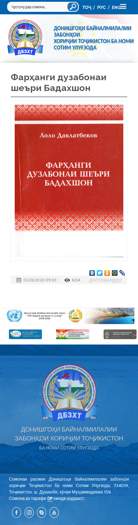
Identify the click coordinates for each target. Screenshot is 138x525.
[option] (69, 316)
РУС (101, 7)
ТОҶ (86, 7)
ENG (116, 7)
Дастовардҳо (105, 280)
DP (49, 498)
